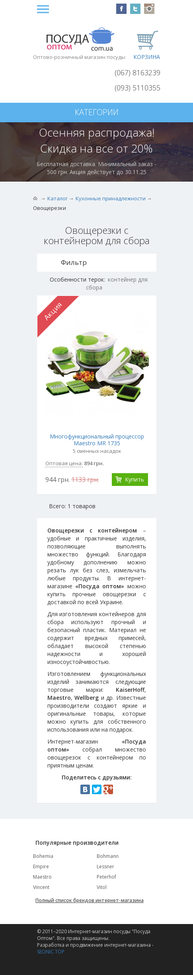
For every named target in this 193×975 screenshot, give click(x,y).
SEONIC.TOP (50, 951)
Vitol (102, 887)
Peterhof (106, 876)
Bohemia (43, 856)
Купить (134, 479)
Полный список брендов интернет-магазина (89, 900)
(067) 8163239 (137, 72)
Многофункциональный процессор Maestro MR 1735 (97, 440)
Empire (41, 866)
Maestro (42, 876)
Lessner (105, 866)
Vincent (41, 887)
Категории (97, 112)
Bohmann (108, 856)
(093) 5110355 (137, 87)
